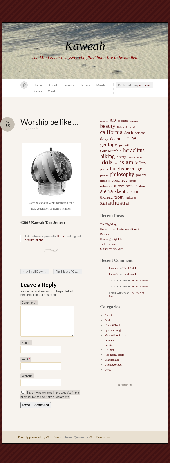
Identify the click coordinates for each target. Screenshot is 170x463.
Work (52, 91)
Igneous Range (113, 330)
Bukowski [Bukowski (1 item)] (122, 127)
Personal (110, 340)
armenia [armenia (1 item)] (134, 121)
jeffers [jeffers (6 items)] (140, 162)
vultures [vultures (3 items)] (130, 197)
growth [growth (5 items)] (124, 145)
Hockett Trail (112, 325)
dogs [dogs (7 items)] (104, 138)
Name (26, 348)
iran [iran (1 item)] (116, 163)
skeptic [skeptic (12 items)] (122, 191)
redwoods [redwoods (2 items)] (106, 186)
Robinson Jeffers (114, 354)
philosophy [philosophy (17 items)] (122, 174)
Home (38, 85)
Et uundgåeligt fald (111, 239)
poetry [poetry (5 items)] (141, 175)
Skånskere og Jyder (111, 248)
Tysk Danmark (108, 244)
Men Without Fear (115, 335)
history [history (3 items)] (121, 157)
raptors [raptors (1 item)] (132, 181)
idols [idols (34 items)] (106, 162)
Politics (109, 345)
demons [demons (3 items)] (140, 133)
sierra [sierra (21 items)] (106, 191)
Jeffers (85, 85)
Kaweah (85, 46)
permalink (143, 85)
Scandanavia (112, 359)
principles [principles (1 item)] (105, 181)
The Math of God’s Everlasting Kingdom (68, 271)
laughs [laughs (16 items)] (117, 168)
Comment (29, 302)
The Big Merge (109, 224)
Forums (69, 85)
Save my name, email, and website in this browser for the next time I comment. (50, 400)
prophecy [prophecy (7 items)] (119, 180)
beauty (29, 240)
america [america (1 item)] (104, 121)
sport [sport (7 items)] (135, 191)
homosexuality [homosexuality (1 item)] (135, 157)
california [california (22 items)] (111, 132)
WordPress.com (99, 442)
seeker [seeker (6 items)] (131, 185)
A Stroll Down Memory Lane (35, 271)
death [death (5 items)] (128, 132)
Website (27, 381)
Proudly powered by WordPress (39, 442)
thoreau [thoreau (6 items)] (106, 197)
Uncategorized (113, 364)
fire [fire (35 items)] (131, 138)
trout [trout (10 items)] (118, 197)
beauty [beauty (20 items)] (107, 125)
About (52, 85)
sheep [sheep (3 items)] (142, 186)
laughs (39, 240)
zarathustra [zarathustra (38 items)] (114, 202)
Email (26, 364)
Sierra (38, 91)
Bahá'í (61, 236)
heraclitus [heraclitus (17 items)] (134, 150)
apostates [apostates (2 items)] (123, 120)
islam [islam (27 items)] (126, 162)
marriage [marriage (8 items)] (134, 168)
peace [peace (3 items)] (104, 175)
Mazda (100, 85)
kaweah (33, 128)
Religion (110, 349)
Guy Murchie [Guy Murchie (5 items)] (110, 151)
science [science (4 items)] (119, 186)
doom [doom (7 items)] (115, 138)
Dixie (108, 320)
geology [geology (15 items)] (108, 144)
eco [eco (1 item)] (123, 139)
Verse (108, 369)
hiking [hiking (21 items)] (107, 156)
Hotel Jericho (130, 268)
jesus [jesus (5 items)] (104, 169)
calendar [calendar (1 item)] (133, 127)
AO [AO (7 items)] (113, 120)
